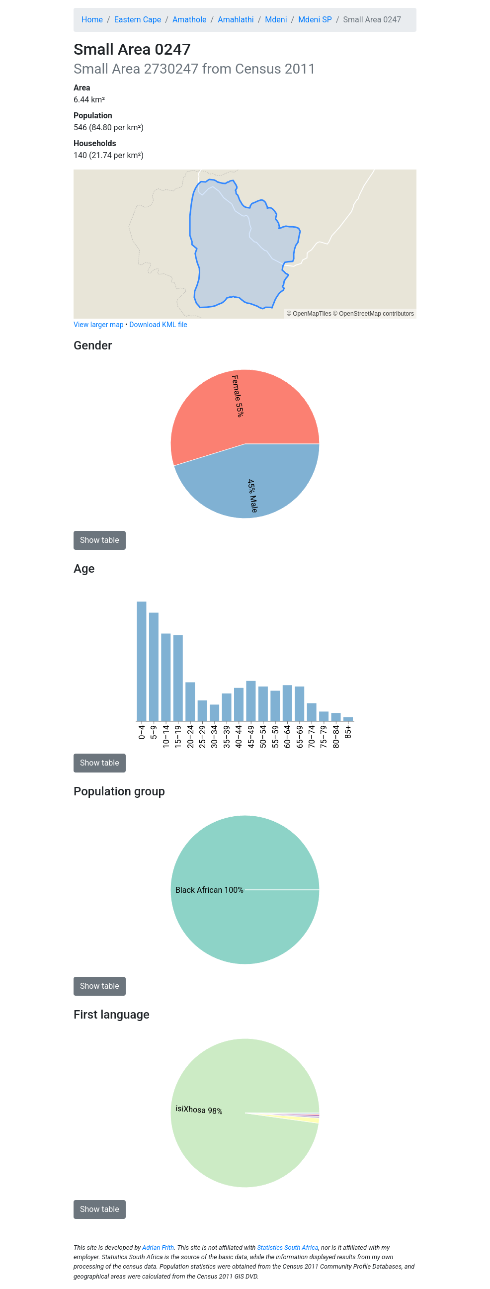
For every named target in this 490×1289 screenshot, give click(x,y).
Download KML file (158, 325)
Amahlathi (236, 19)
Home (92, 19)
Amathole (189, 19)
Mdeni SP (315, 19)
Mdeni (276, 19)
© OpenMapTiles (309, 313)
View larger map (99, 325)
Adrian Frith (158, 1247)
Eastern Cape (138, 19)
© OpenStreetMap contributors (373, 313)
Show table (99, 540)
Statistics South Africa (287, 1247)
